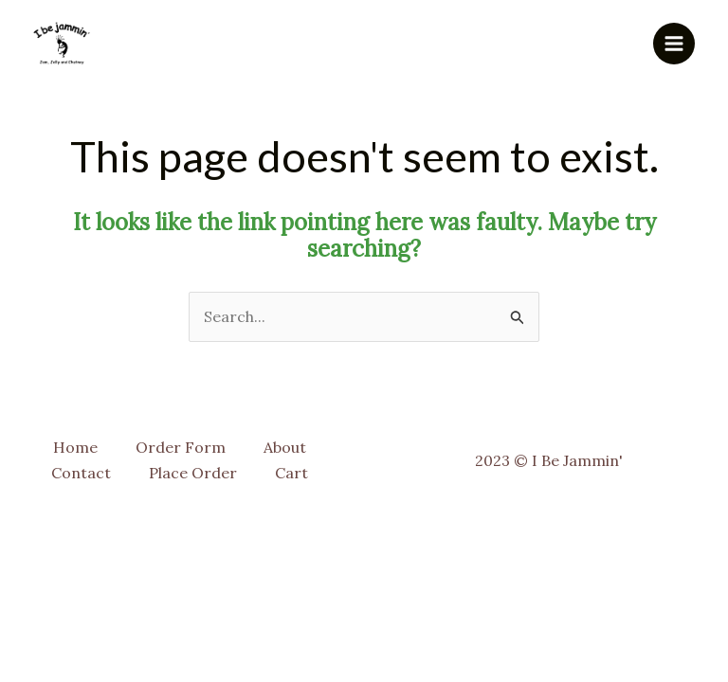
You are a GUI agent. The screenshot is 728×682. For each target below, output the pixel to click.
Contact (81, 472)
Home (75, 447)
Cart (291, 472)
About (285, 447)
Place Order (193, 472)
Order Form (181, 447)
